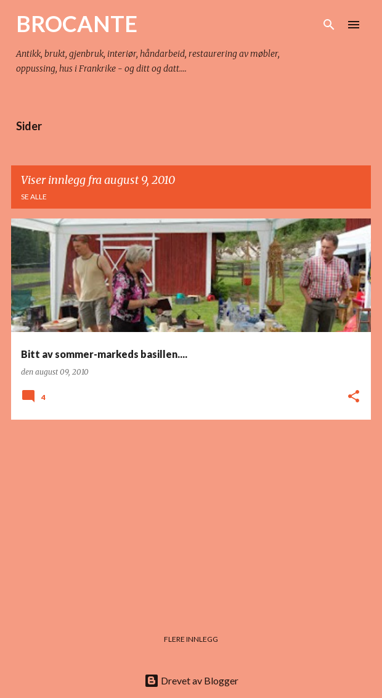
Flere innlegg (191, 639)
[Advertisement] (191, 516)
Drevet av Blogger (191, 680)
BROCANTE (76, 23)
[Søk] (329, 24)
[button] (353, 397)
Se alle (34, 196)
